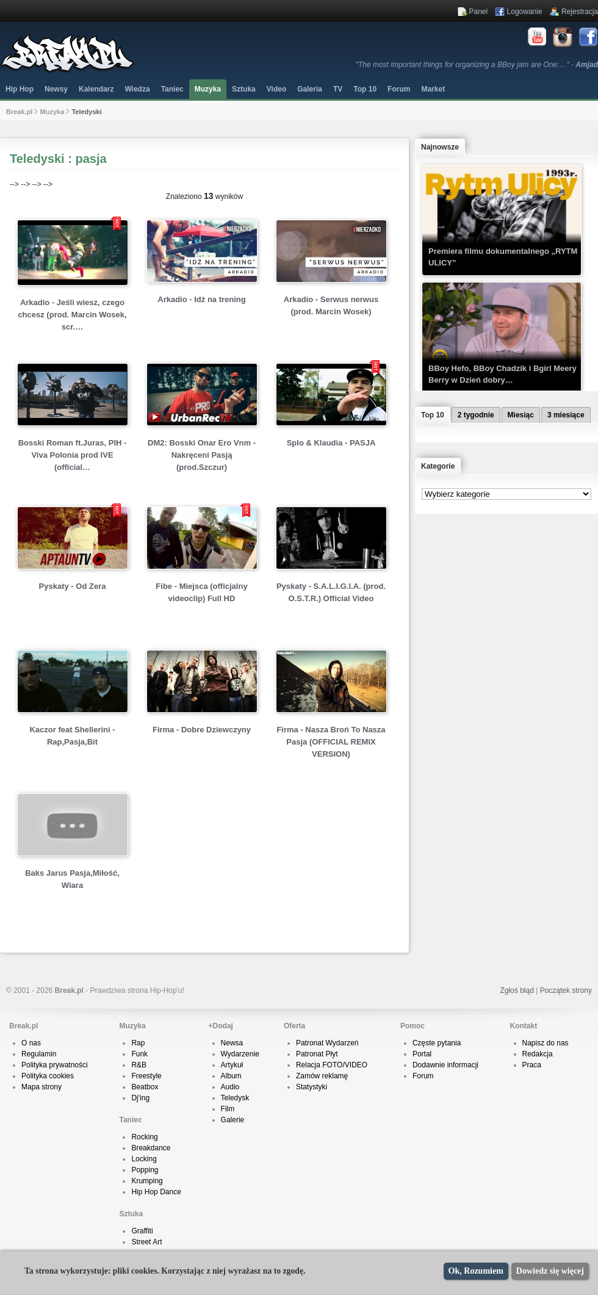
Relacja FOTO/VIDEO (331, 1065)
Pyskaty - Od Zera (72, 586)
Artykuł (232, 1065)
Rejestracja (579, 11)
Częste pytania (436, 1043)
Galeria (309, 89)
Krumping (146, 1181)
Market (433, 89)
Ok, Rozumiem (475, 1270)
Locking (143, 1159)
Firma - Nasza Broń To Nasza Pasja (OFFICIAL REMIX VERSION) (330, 742)
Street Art (146, 1242)
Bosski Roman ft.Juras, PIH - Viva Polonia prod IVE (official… (72, 455)
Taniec (172, 89)
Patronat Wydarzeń (327, 1043)
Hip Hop (19, 89)
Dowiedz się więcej (550, 1270)
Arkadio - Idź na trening (201, 299)
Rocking (144, 1137)
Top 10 (364, 89)
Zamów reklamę (322, 1076)
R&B (138, 1065)
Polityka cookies (47, 1076)
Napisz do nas (545, 1043)
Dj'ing (140, 1098)
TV (337, 89)
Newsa (232, 1043)
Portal (421, 1054)
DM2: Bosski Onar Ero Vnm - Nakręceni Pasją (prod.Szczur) (202, 455)
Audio (230, 1087)
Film (228, 1109)
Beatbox (144, 1087)
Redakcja (537, 1054)
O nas (31, 1043)
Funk (139, 1054)
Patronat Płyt (317, 1054)
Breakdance (150, 1148)
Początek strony (566, 990)
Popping (144, 1170)
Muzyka (208, 89)
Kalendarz (96, 89)
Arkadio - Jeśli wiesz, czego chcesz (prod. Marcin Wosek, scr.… (72, 314)
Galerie (233, 1120)
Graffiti (142, 1231)
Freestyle (146, 1076)
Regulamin (38, 1054)
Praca (531, 1065)
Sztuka (244, 89)
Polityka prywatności (54, 1065)
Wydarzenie (240, 1054)
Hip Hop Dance (156, 1192)
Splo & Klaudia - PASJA (331, 442)
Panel (478, 11)
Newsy (56, 89)
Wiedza (137, 89)
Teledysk (235, 1098)
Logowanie (524, 11)
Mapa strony (41, 1087)
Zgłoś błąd (516, 990)
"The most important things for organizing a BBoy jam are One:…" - (477, 64)
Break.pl (19, 111)
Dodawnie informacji (445, 1065)
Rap (138, 1043)
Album (231, 1076)
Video (276, 89)
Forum (423, 1076)
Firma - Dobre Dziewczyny (202, 729)
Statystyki (311, 1087)
